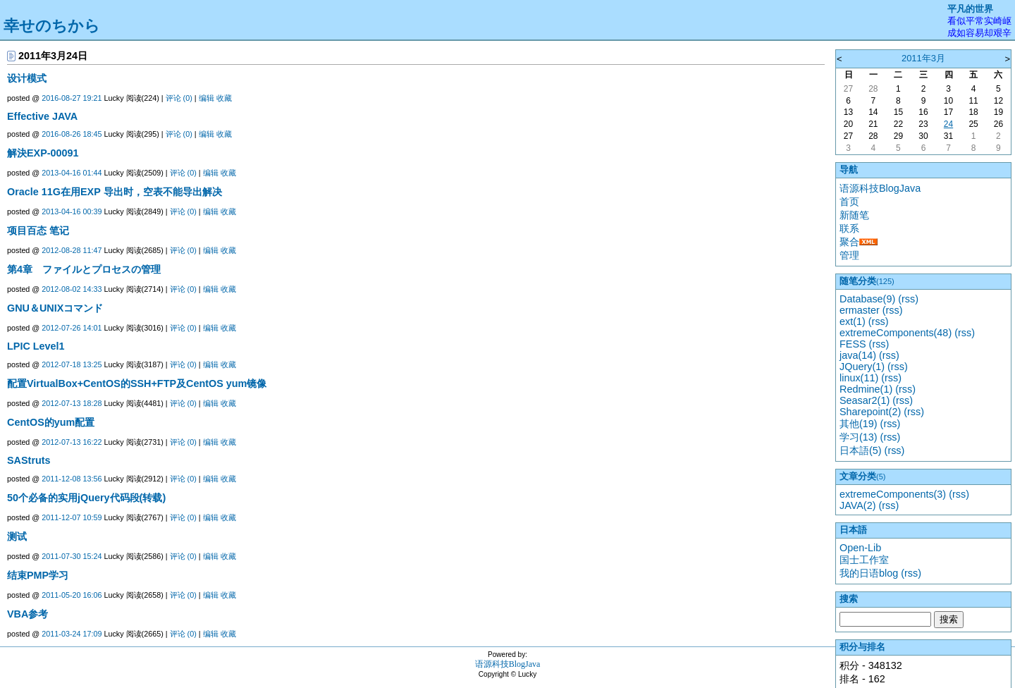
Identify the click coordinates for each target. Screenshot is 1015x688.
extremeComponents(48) (895, 332)
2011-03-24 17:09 (72, 633)
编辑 (206, 98)
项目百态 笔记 (38, 230)
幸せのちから (52, 26)
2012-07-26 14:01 (72, 328)
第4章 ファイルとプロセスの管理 (84, 269)
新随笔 (854, 215)
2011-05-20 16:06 (72, 595)
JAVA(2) (857, 505)
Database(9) (867, 299)
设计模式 (27, 78)
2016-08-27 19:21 (72, 98)
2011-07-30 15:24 (72, 556)
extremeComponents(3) (892, 494)
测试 (17, 536)
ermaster (859, 310)
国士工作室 (864, 559)
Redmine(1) (865, 389)
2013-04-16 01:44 (72, 172)
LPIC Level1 (36, 346)
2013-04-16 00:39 (72, 211)
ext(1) (852, 321)
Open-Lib (860, 547)
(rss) (908, 299)
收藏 (224, 98)
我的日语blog (868, 573)
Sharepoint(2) (870, 411)
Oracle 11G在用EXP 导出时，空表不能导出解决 (114, 191)
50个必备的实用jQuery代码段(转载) (86, 497)
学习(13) (858, 437)
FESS (852, 344)
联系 (849, 228)
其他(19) (858, 423)
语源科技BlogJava (880, 188)
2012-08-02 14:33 (72, 289)
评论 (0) (179, 98)
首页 (849, 201)
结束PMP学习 (37, 575)
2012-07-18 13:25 (72, 364)
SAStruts (29, 460)
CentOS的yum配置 (50, 422)
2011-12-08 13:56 (72, 478)
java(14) (857, 355)
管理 (849, 255)
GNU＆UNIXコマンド (55, 308)
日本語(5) (860, 450)
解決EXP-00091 (43, 153)
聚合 (849, 241)
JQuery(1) (862, 366)
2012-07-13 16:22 (72, 442)
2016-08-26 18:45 (72, 134)
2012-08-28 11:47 (72, 250)
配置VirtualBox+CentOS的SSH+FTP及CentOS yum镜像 (136, 383)
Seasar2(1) (864, 400)
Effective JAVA (42, 116)
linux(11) (858, 377)
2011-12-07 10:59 (72, 517)
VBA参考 (27, 614)
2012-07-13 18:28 (72, 403)
